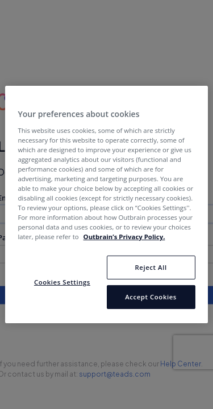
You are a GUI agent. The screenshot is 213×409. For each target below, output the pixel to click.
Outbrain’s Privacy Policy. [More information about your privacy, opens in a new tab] (124, 236)
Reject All (150, 267)
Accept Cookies (151, 297)
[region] (106, 204)
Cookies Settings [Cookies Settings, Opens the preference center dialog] (62, 282)
